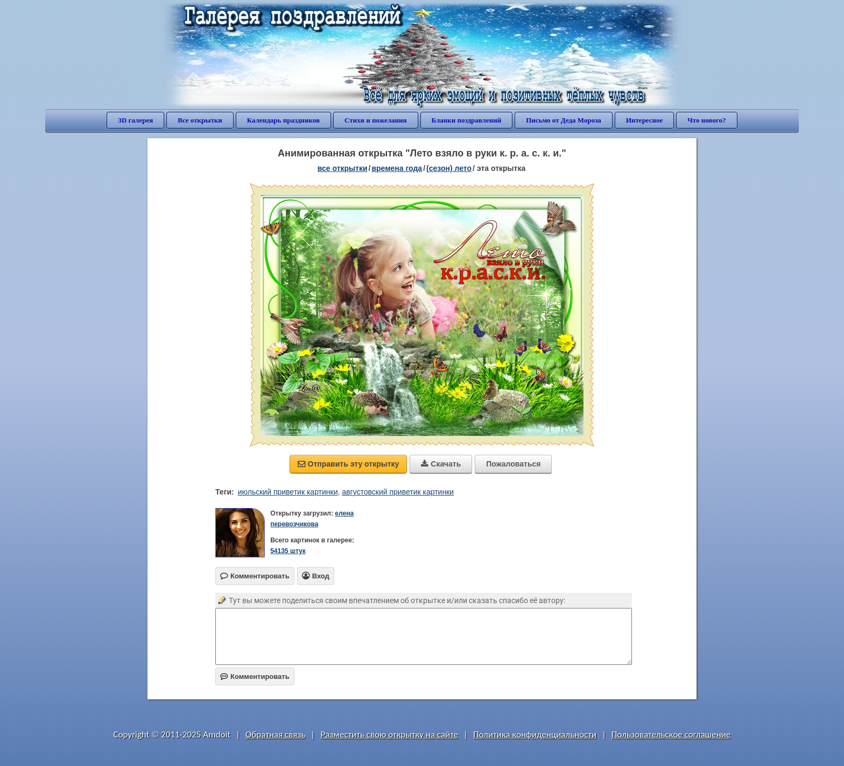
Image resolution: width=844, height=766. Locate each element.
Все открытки (200, 120)
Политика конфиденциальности (534, 734)
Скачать (441, 464)
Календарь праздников (283, 120)
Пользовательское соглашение (670, 734)
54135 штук (288, 551)
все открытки (343, 168)
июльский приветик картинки (288, 492)
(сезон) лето (449, 168)
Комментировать (255, 676)
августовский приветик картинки (398, 492)
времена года (396, 168)
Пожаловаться (513, 464)
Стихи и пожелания (375, 120)
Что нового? (706, 120)
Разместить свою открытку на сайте (389, 734)
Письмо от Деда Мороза (563, 120)
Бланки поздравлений (467, 120)
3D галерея (135, 120)
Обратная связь (275, 734)
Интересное (644, 120)
